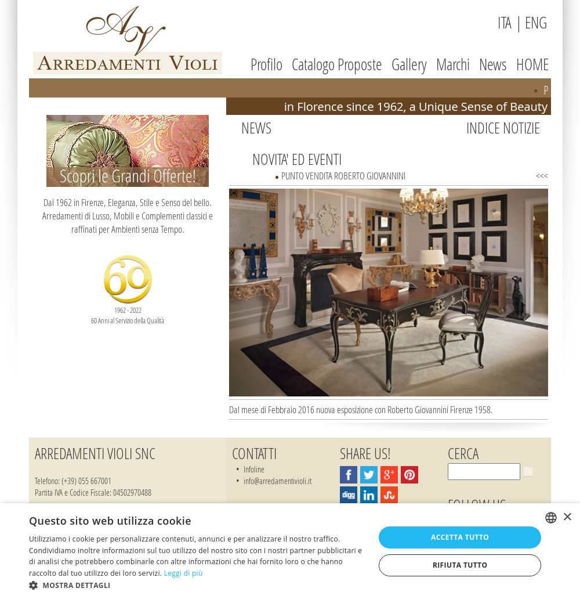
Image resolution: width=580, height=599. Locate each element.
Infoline (254, 469)
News (493, 64)
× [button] (567, 517)
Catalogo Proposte (337, 64)
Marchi (453, 64)
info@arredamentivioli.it (277, 480)
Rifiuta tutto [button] (460, 565)
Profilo (266, 64)
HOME (532, 64)
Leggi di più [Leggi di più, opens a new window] (183, 573)
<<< (542, 175)
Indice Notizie (503, 128)
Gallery (409, 64)
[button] (197, 584)
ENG (536, 22)
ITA (505, 22)
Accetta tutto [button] (460, 537)
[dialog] (290, 551)
